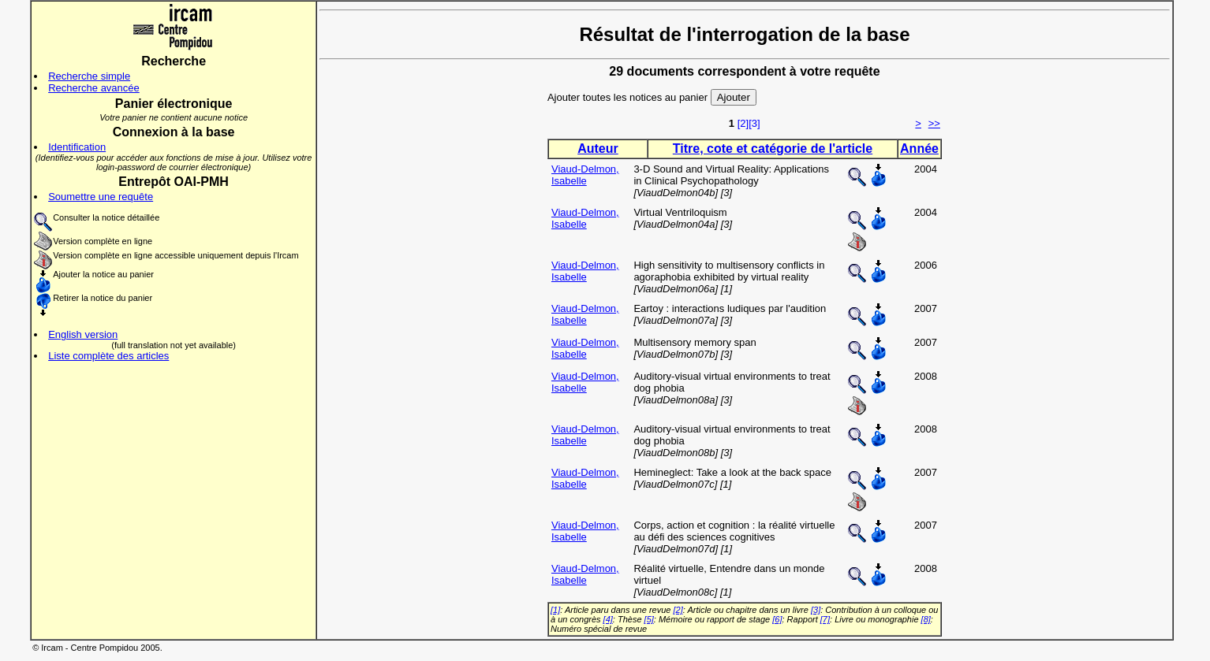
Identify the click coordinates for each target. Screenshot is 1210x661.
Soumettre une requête (100, 196)
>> (934, 123)
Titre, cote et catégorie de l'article (772, 148)
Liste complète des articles (108, 356)
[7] (825, 619)
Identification (77, 147)
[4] (608, 619)
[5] (649, 619)
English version (83, 334)
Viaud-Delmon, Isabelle (585, 175)
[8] (926, 619)
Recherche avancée (94, 88)
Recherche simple (89, 76)
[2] (743, 123)
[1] (555, 610)
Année (919, 148)
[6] (777, 619)
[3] (754, 123)
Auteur (597, 148)
